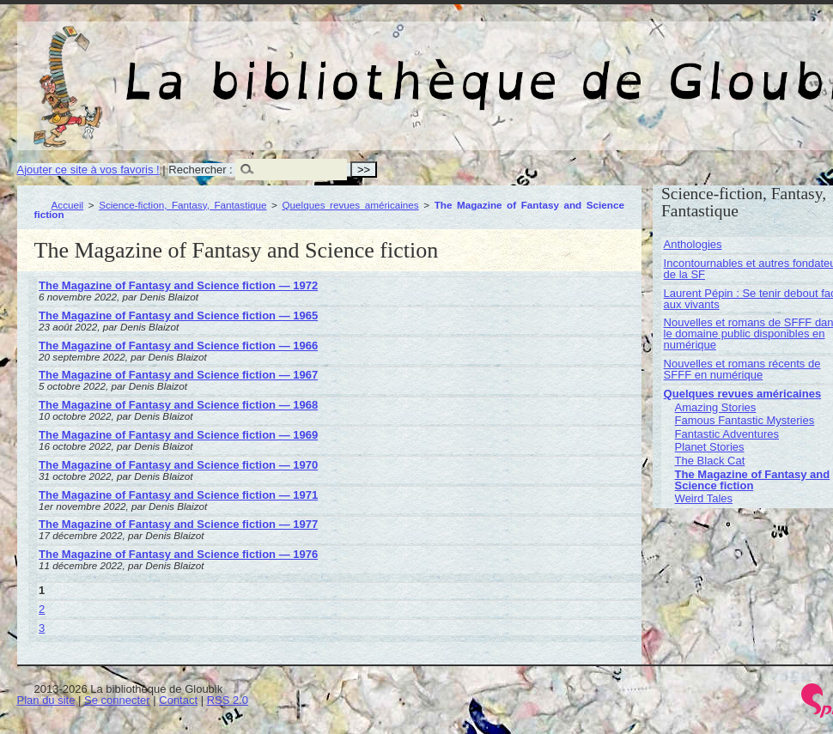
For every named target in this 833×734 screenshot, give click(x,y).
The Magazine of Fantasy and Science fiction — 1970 (178, 464)
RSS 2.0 (227, 700)
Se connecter (117, 700)
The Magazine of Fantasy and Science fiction (752, 480)
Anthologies (693, 244)
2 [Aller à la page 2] (42, 609)
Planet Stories (710, 446)
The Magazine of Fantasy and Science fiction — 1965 (178, 315)
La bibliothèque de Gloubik (641, 67)
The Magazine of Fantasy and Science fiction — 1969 (178, 434)
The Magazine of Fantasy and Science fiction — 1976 (178, 554)
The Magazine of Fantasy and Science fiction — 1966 (178, 345)
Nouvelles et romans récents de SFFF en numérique (742, 369)
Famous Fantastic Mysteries (745, 420)
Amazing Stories (716, 407)
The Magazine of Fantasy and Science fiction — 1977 (178, 524)
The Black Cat (710, 460)
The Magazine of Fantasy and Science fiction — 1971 (178, 494)
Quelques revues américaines (350, 204)
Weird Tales (704, 498)
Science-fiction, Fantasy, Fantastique (182, 204)
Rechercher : (200, 169)
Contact (178, 700)
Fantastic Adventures (727, 434)
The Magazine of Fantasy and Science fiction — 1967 (178, 374)
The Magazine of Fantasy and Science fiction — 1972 (178, 285)
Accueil (68, 204)
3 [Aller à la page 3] (42, 628)
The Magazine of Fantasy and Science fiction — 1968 (178, 404)
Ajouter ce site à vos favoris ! (88, 169)
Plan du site (46, 700)
